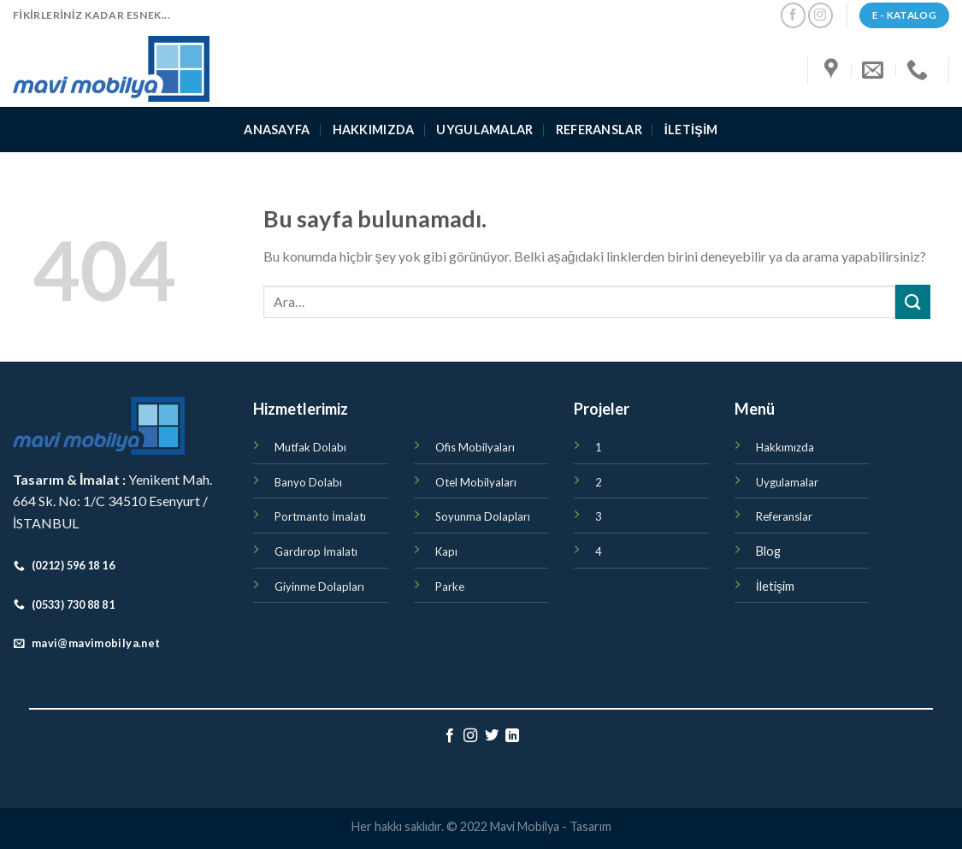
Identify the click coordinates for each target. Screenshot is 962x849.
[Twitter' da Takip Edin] (492, 736)
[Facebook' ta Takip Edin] (793, 15)
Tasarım (590, 826)
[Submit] (912, 301)
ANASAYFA (277, 129)
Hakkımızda (374, 129)
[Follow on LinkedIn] (512, 736)
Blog (768, 551)
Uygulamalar (484, 129)
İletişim (691, 129)
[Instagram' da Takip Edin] (820, 15)
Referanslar (599, 129)
